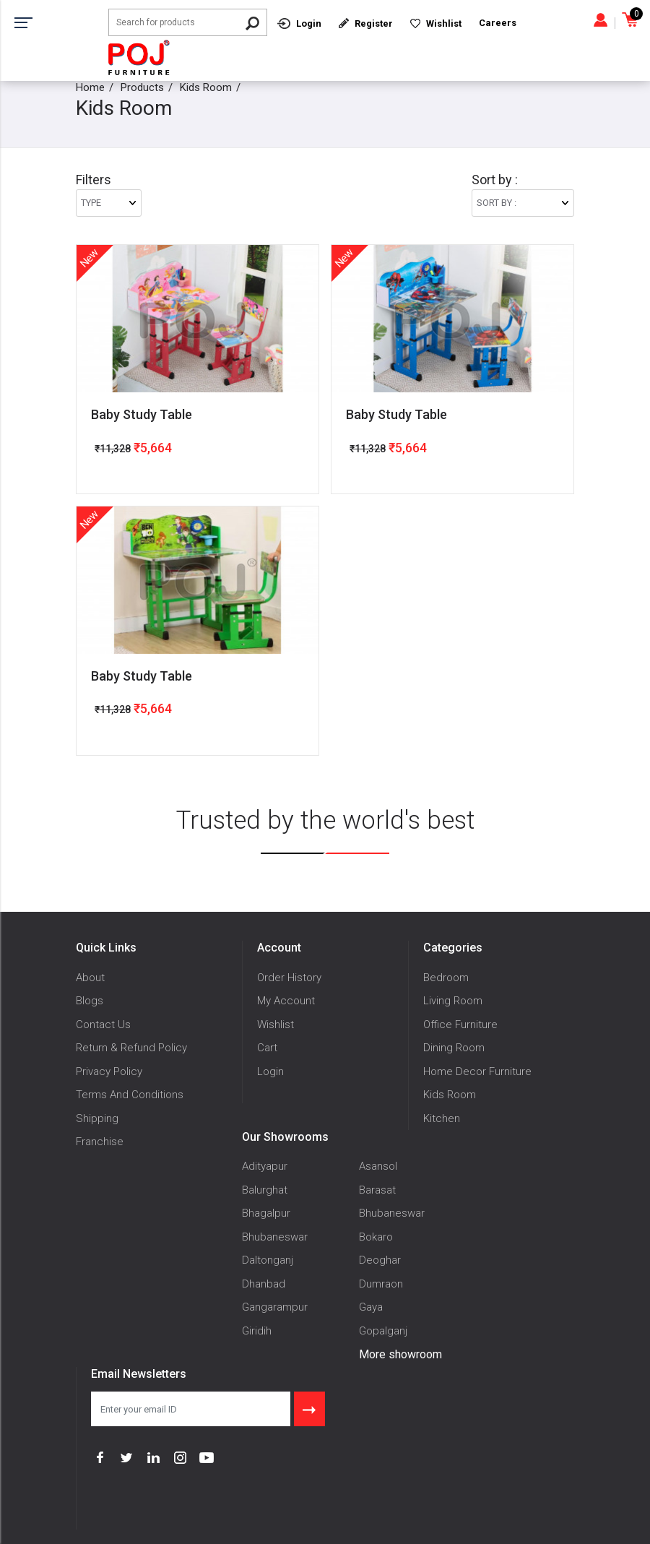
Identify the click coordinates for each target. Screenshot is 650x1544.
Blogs (89, 1000)
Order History (289, 977)
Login (270, 1071)
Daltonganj (267, 1260)
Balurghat (264, 1189)
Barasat (377, 1189)
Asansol (378, 1166)
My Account (286, 1000)
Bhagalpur (266, 1213)
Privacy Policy (109, 1071)
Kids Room (206, 87)
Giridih (257, 1330)
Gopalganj (383, 1330)
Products (142, 87)
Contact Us (103, 1024)
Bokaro (376, 1236)
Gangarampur (275, 1307)
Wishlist (275, 1024)
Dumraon (381, 1283)
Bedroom (446, 977)
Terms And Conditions (129, 1094)
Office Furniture (460, 1024)
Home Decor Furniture (477, 1071)
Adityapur (264, 1166)
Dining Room (454, 1047)
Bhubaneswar (392, 1213)
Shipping (97, 1118)
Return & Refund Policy (131, 1047)
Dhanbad (263, 1283)
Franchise (100, 1141)
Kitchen (441, 1118)
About (90, 977)
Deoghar (380, 1260)
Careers (497, 22)
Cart (267, 1047)
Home (90, 87)
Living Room (452, 1000)
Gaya (371, 1307)
